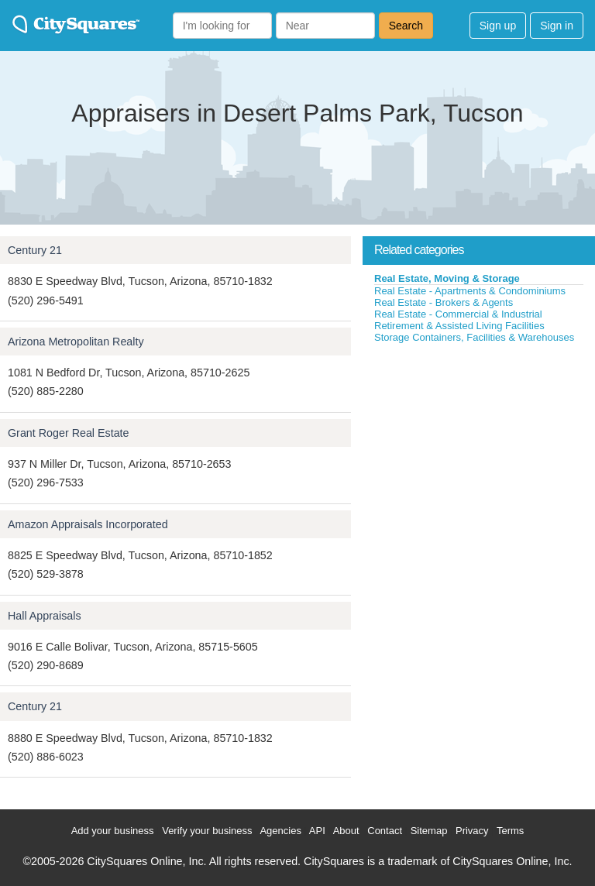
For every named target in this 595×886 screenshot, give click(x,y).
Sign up (498, 25)
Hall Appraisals (44, 616)
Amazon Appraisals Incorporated (88, 524)
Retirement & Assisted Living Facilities (459, 325)
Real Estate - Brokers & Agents (443, 302)
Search (406, 25)
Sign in (556, 25)
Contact (384, 830)
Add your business (112, 830)
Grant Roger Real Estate (68, 433)
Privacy (472, 830)
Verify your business (207, 830)
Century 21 (35, 250)
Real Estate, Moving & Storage (447, 278)
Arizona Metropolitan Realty (76, 341)
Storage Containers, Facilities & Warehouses (474, 337)
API (317, 830)
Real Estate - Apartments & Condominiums (470, 291)
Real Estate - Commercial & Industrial (458, 314)
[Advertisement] (479, 460)
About (346, 830)
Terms (510, 830)
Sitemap (429, 830)
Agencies (280, 830)
